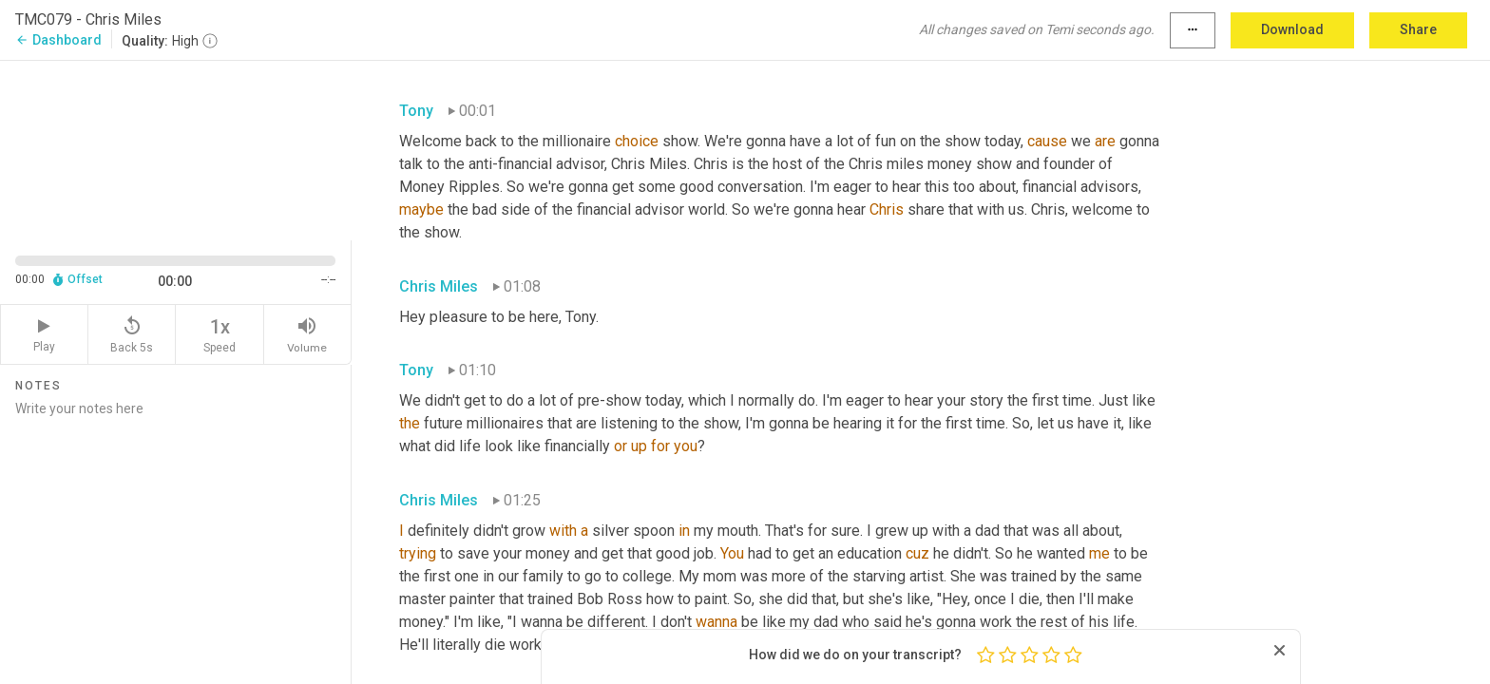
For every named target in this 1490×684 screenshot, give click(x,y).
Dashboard (58, 40)
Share (1418, 29)
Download (1292, 29)
